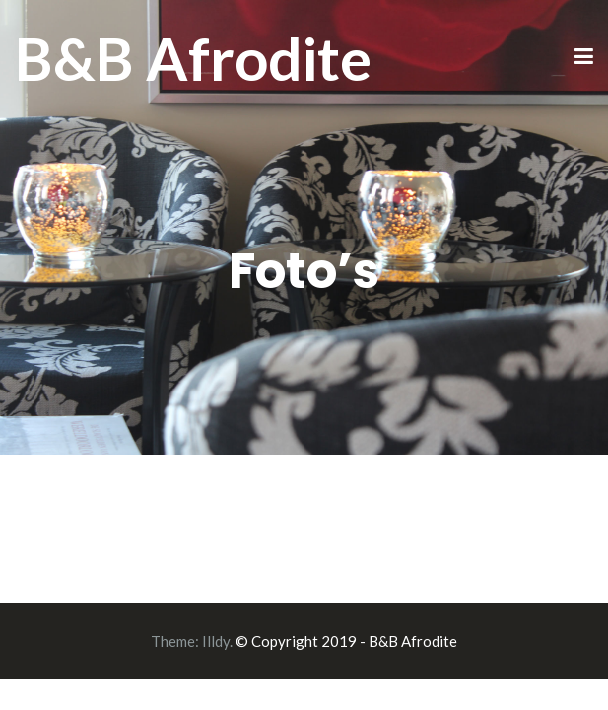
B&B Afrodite (193, 58)
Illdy (216, 641)
